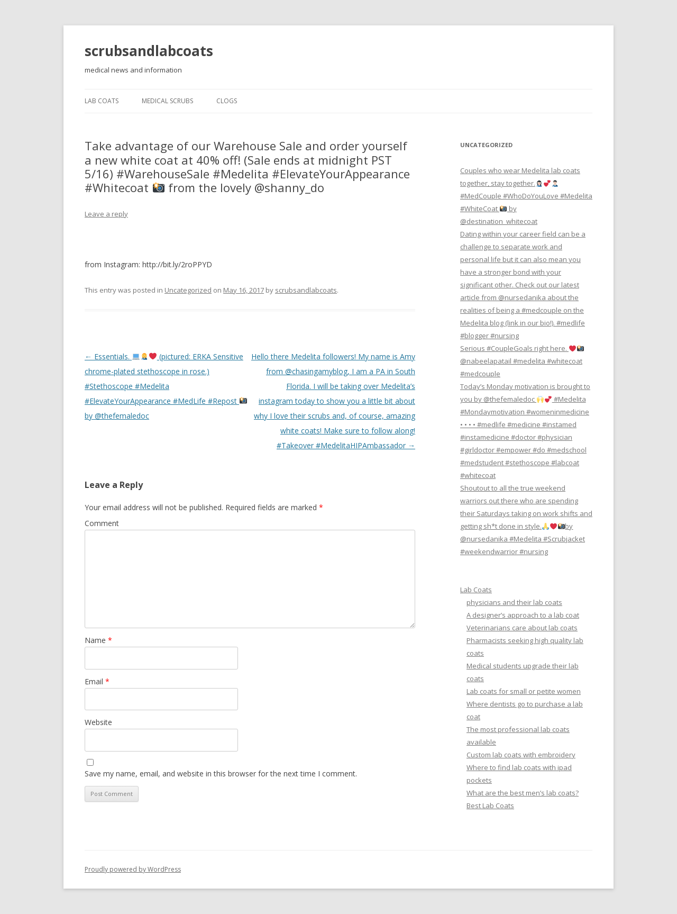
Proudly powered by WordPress (133, 869)
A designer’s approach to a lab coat (522, 615)
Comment (102, 523)
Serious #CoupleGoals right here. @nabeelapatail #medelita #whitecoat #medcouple (522, 360)
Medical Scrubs (167, 100)
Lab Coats (101, 100)
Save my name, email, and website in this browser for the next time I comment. (221, 773)
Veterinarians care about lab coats (522, 627)
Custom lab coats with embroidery (520, 754)
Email (97, 681)
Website (98, 722)
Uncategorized (188, 290)
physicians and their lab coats (514, 602)
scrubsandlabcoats (149, 50)
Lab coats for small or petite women (523, 691)
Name (98, 640)
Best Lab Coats (490, 805)
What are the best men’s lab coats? (522, 793)
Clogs (226, 100)
